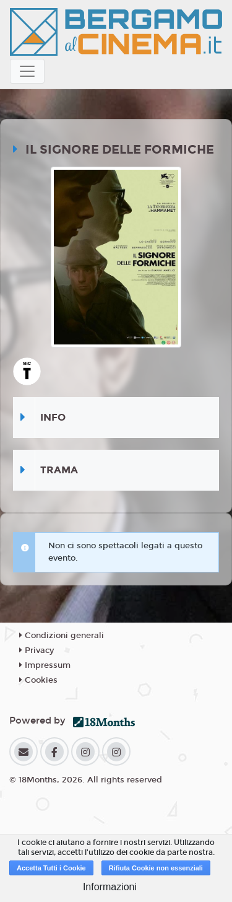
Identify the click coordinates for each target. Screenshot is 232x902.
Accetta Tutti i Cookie (51, 868)
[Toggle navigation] (27, 71)
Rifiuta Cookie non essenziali (156, 868)
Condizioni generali (61, 636)
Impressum (45, 665)
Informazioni (110, 887)
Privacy (36, 650)
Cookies (38, 680)
